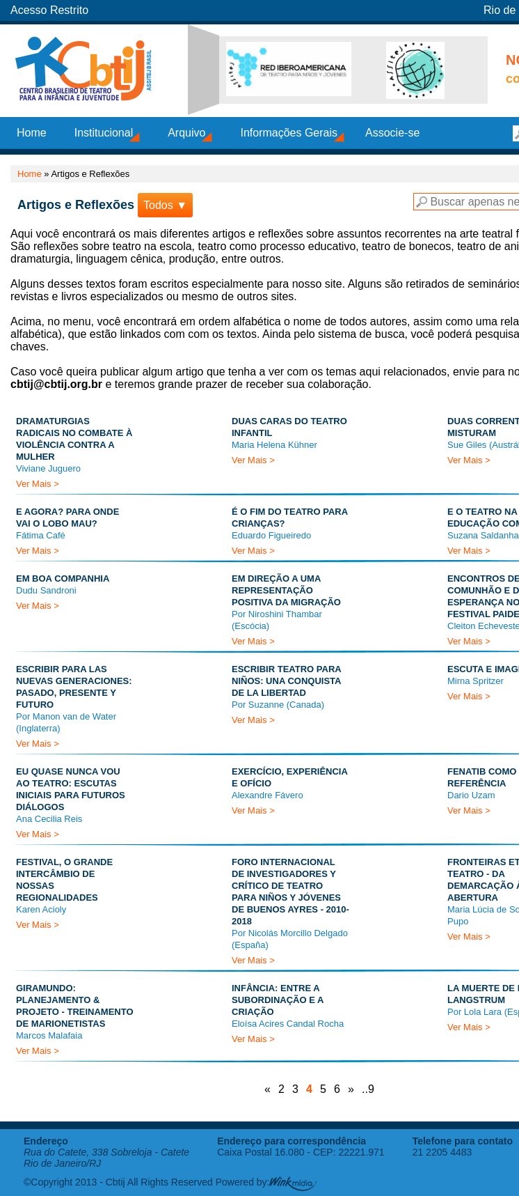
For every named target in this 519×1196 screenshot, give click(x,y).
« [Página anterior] (267, 1089)
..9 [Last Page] (368, 1089)
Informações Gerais (288, 133)
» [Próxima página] (351, 1089)
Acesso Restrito (49, 10)
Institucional (104, 133)
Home (32, 133)
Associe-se (392, 133)
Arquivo (186, 133)
